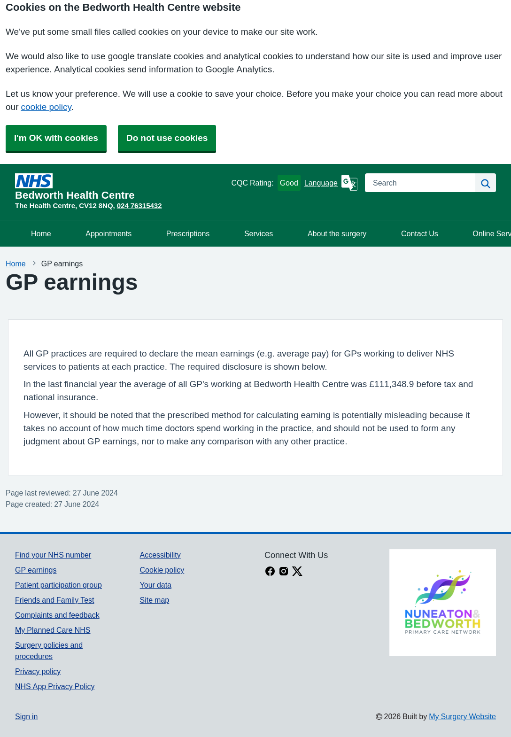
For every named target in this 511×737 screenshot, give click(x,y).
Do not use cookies (167, 137)
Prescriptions (187, 233)
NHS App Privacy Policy (54, 686)
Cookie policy (162, 570)
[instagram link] (283, 572)
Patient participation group (58, 585)
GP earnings (36, 570)
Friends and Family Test (54, 600)
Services (258, 233)
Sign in (26, 716)
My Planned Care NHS (53, 630)
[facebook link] (270, 572)
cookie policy (46, 106)
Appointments (108, 233)
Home (41, 233)
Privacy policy (38, 671)
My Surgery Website (462, 716)
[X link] (297, 572)
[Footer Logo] (442, 602)
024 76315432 (139, 205)
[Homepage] (121, 187)
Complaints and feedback (57, 615)
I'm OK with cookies (56, 137)
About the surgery (337, 233)
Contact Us (419, 233)
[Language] (330, 182)
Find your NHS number (53, 555)
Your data (155, 585)
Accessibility (160, 555)
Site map (155, 600)
